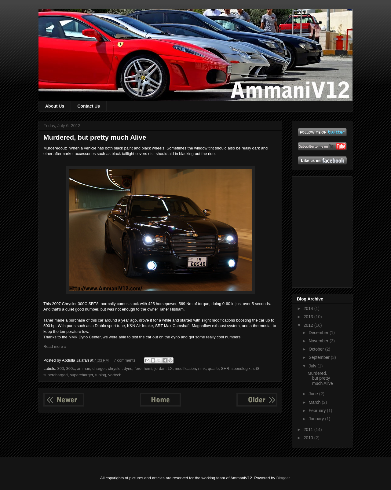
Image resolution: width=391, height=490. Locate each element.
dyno (128, 368)
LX (170, 368)
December (319, 332)
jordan (160, 368)
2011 (309, 429)
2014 (309, 308)
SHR (225, 368)
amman (83, 368)
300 (60, 368)
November (319, 340)
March (315, 402)
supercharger (81, 375)
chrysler (115, 368)
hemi (148, 368)
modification (185, 368)
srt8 (256, 368)
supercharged (55, 375)
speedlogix (241, 368)
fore (138, 368)
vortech (115, 375)
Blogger (283, 478)
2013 (309, 316)
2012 (309, 325)
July (313, 365)
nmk (202, 368)
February (318, 410)
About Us (54, 106)
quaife (213, 368)
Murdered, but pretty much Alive (94, 137)
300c (70, 368)
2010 (309, 437)
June (314, 393)
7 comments (125, 360)
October (317, 349)
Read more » (54, 346)
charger (99, 368)
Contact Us (88, 106)
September (320, 357)
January (317, 418)
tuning (100, 375)
